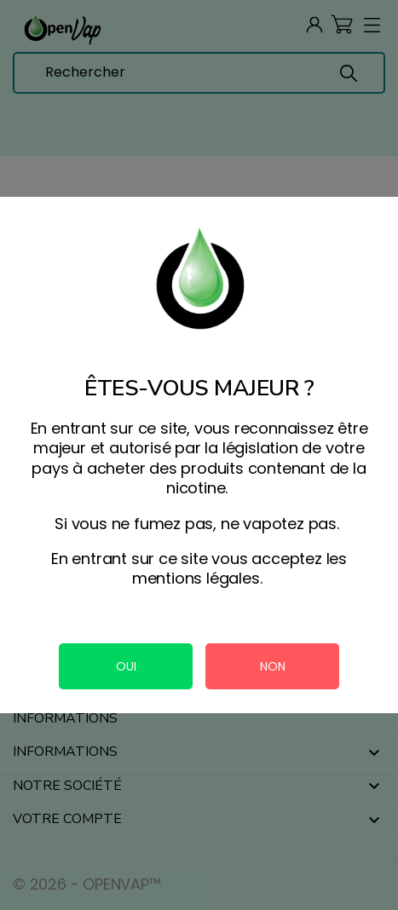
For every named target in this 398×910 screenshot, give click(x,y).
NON (273, 666)
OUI (126, 666)
